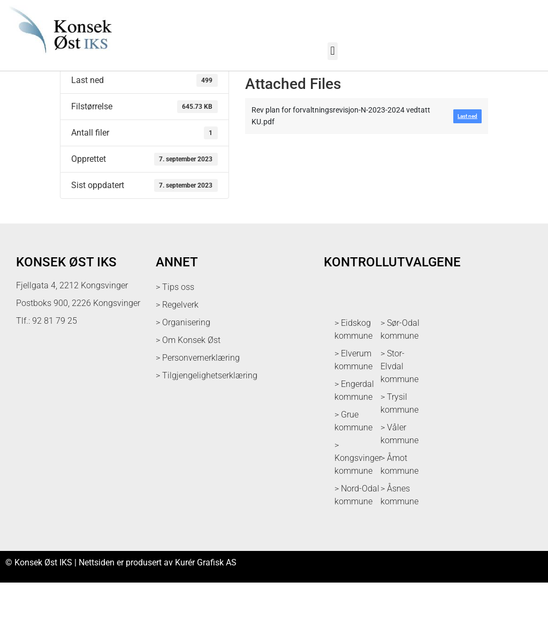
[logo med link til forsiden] (58, 59)
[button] (333, 51)
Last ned (76, 89)
